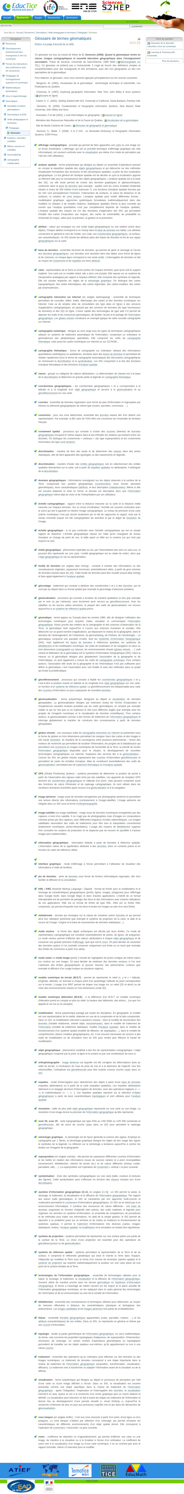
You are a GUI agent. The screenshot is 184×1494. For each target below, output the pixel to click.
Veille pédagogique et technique (62, 33)
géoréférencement (47, 393)
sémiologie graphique (99, 280)
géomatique (103, 1282)
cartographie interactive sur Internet (101, 733)
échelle (103, 273)
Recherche (23, 17)
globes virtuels (66, 318)
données (104, 415)
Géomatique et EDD (17, 114)
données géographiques (55, 253)
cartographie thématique (118, 377)
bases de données (113, 354)
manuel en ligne (113, 115)
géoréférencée (78, 1069)
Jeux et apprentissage (16, 96)
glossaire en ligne (48, 95)
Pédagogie (82, 33)
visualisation (91, 152)
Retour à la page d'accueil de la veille (54, 44)
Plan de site (6, 26)
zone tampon (74, 196)
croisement (102, 1167)
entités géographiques (92, 464)
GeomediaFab (14, 155)
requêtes (76, 260)
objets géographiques (90, 168)
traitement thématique (87, 764)
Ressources (54, 17)
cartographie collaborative (13, 161)
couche (47, 1325)
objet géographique (85, 389)
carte (118, 145)
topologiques (99, 1096)
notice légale (92, 1480)
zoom (105, 942)
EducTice (19, 7)
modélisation (88, 1227)
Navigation (15, 39)
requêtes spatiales (100, 467)
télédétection (45, 646)
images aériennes (93, 1309)
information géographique (124, 717)
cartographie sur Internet (70, 649)
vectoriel (90, 1023)
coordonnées (103, 484)
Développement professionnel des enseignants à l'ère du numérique (16, 53)
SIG (46, 182)
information (45, 1027)
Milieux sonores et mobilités (16, 148)
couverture (60, 747)
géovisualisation (46, 764)
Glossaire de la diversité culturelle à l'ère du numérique (161, 45)
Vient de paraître (164, 39)
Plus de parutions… (171, 61)
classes (117, 451)
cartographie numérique (112, 660)
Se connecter (132, 21)
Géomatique (41, 33)
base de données (68, 186)
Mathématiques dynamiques (13, 89)
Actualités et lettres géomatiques (16, 108)
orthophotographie (87, 803)
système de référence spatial (71, 608)
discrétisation (64, 361)
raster (99, 1023)
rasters (56, 945)
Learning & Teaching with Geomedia (161, 54)
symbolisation (85, 361)
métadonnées (117, 487)
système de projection (50, 1263)
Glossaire (15, 133)
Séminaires (72, 17)
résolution (131, 518)
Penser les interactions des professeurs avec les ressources (17, 67)
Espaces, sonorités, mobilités (16, 140)
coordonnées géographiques (112, 234)
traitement (82, 1224)
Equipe (38, 17)
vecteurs (122, 961)
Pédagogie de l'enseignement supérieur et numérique (17, 79)
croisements (59, 260)
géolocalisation (125, 389)
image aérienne (70, 1062)
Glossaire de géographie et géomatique (96, 125)
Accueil (7, 17)
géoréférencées (129, 757)
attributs (96, 260)
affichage (79, 942)
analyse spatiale (88, 364)
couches (110, 431)
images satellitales (67, 1309)
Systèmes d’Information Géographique (119, 639)
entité (84, 226)
